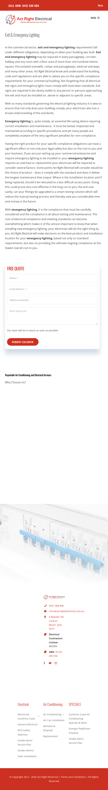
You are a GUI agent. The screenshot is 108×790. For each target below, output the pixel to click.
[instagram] (56, 663)
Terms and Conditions (73, 776)
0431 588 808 (56, 605)
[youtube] (50, 663)
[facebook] (44, 663)
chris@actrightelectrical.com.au (66, 611)
